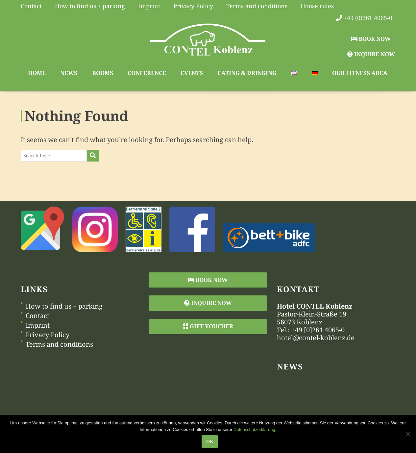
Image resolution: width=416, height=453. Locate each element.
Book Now (371, 38)
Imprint (38, 325)
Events (192, 73)
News (68, 73)
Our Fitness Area (359, 73)
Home (37, 73)
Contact (37, 316)
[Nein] (407, 434)
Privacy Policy (47, 335)
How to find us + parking (64, 306)
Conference (147, 73)
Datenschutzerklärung (254, 429)
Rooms (102, 73)
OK (209, 441)
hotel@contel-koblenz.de (316, 337)
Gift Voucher (208, 326)
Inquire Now (371, 54)
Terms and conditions (59, 344)
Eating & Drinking (247, 73)
